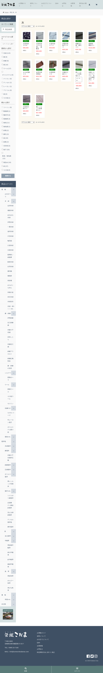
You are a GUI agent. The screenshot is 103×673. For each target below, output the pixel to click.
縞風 (6, 142)
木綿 (7, 53)
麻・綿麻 (8, 313)
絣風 (6, 130)
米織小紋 (10, 292)
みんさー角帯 (10, 582)
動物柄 (7, 111)
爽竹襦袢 (10, 527)
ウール (7, 68)
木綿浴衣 (10, 301)
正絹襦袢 (8, 469)
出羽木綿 (10, 266)
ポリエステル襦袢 (9, 475)
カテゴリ (77, 670)
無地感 (7, 126)
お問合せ (64, 5)
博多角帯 (10, 576)
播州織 (10, 271)
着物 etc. (8, 437)
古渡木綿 (10, 250)
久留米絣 (10, 245)
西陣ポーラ (10, 379)
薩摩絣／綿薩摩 (10, 256)
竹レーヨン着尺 (10, 421)
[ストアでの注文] (28, 26)
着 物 (4, 189)
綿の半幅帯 (10, 554)
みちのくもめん (10, 286)
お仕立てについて (46, 5)
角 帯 (7, 571)
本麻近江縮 (10, 345)
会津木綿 (10, 205)
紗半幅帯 (10, 559)
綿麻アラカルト (10, 353)
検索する (8, 176)
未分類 (4, 604)
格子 (7, 149)
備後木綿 (10, 210)
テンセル (8, 82)
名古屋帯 (8, 536)
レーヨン (8, 86)
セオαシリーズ (11, 414)
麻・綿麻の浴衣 (10, 367)
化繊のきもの (9, 408)
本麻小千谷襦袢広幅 (10, 457)
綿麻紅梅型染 (10, 360)
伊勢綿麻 (10, 318)
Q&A (56, 3)
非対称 (7, 146)
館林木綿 (10, 262)
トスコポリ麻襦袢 (10, 497)
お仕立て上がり (9, 195)
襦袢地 (4, 441)
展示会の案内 (83, 5)
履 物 (4, 595)
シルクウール (9, 373)
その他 (7, 98)
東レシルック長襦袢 (10, 483)
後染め (7, 162)
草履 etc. (8, 599)
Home (6, 12)
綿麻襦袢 (8, 465)
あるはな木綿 (10, 216)
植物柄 (7, 119)
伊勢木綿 (10, 222)
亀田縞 (10, 241)
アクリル (8, 90)
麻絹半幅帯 (10, 565)
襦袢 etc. (8, 491)
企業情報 (73, 5)
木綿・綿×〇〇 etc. (11, 307)
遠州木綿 (10, 231)
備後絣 (10, 276)
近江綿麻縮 (10, 324)
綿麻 (6, 61)
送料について (33, 5)
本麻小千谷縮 (10, 331)
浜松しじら (10, 338)
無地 (7, 122)
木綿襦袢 (8, 446)
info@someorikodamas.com (19, 651)
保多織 (10, 280)
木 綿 (7, 201)
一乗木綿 (10, 227)
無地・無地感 (6, 157)
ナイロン (8, 78)
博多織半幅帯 (10, 546)
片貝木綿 (10, 236)
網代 (6, 134)
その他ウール (10, 398)
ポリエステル (7, 75)
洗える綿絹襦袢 (10, 514)
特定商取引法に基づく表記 (46, 652)
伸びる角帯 (10, 589)
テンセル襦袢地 (10, 521)
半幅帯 (7, 540)
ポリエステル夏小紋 (10, 429)
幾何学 (7, 115)
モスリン (10, 403)
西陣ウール (10, 390)
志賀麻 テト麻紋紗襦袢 (10, 505)
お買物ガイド (22, 5)
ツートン (8, 107)
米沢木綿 (10, 297)
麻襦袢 (7, 450)
